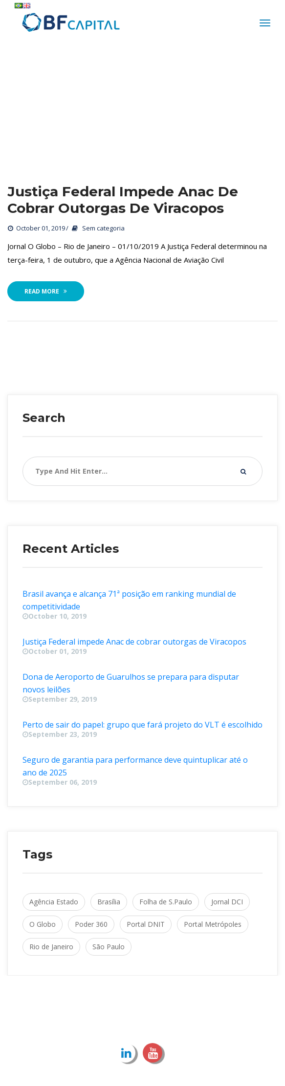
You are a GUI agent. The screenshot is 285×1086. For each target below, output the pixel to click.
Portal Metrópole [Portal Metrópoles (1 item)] (212, 924)
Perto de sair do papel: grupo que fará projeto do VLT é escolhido (142, 725)
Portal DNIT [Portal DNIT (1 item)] (146, 924)
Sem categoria (103, 228)
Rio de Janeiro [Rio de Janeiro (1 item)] (51, 947)
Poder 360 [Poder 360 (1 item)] (91, 924)
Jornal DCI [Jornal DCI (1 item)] (227, 902)
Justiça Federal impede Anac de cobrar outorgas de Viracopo (122, 200)
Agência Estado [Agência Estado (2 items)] (53, 902)
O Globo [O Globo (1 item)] (42, 924)
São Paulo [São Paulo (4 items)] (108, 947)
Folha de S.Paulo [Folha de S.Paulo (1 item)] (165, 902)
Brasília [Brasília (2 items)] (108, 902)
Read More (45, 292)
